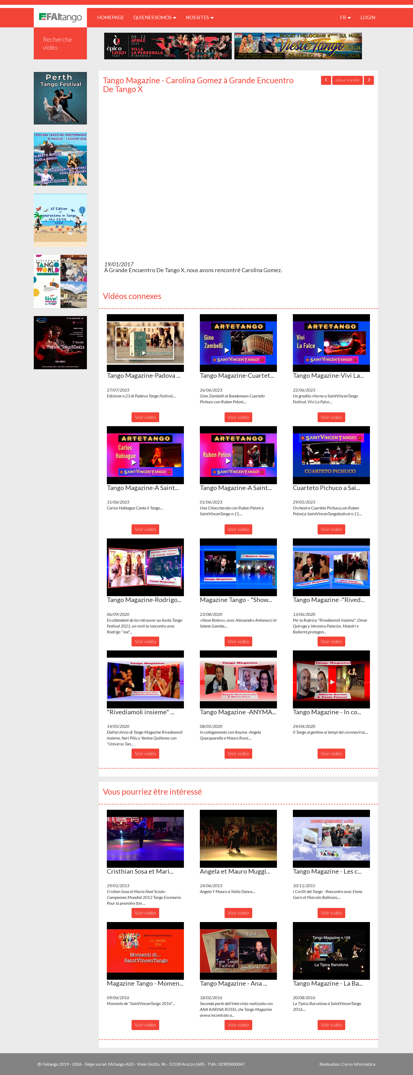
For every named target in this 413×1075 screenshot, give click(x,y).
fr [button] (345, 17)
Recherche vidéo (57, 43)
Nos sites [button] (200, 17)
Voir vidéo (145, 417)
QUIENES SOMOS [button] (154, 17)
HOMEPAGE (112, 17)
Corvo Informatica (358, 1063)
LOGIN (367, 17)
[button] (145, 343)
